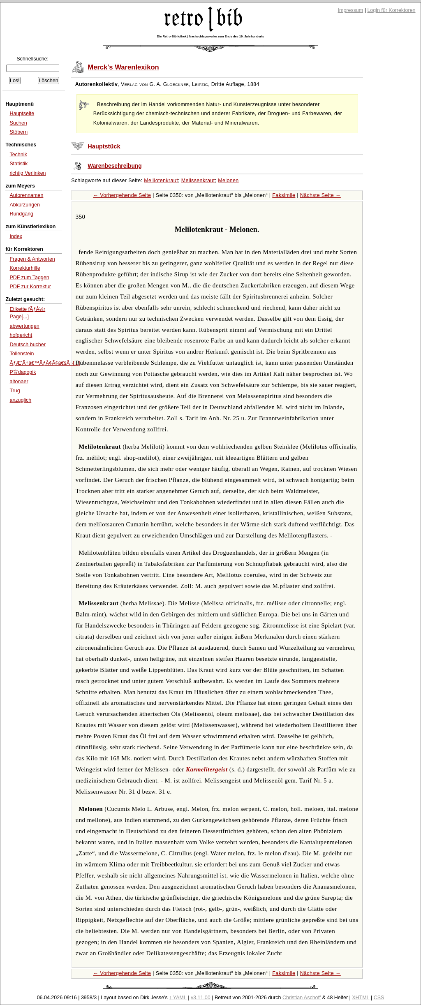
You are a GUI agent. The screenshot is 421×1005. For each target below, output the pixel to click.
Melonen (228, 180)
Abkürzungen (24, 205)
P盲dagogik (22, 372)
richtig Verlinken (27, 173)
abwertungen (24, 326)
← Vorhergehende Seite (122, 195)
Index (15, 236)
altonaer (18, 381)
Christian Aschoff (301, 997)
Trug (14, 391)
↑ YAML (178, 997)
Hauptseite (21, 113)
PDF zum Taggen (29, 277)
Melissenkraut (198, 180)
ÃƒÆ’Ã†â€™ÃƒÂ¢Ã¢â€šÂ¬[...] (44, 363)
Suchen (18, 123)
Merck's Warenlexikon (123, 67)
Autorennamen (26, 195)
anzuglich (20, 400)
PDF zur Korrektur (30, 286)
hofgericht (20, 335)
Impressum (350, 10)
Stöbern (18, 132)
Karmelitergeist (207, 769)
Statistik (18, 164)
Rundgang (21, 214)
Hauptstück (104, 146)
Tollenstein (21, 354)
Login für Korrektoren (391, 10)
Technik (18, 154)
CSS (379, 997)
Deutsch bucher (27, 344)
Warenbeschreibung (114, 166)
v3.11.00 (200, 997)
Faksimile (283, 195)
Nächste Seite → (320, 195)
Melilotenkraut (161, 180)
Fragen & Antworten (32, 259)
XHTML (360, 997)
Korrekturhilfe (24, 268)
